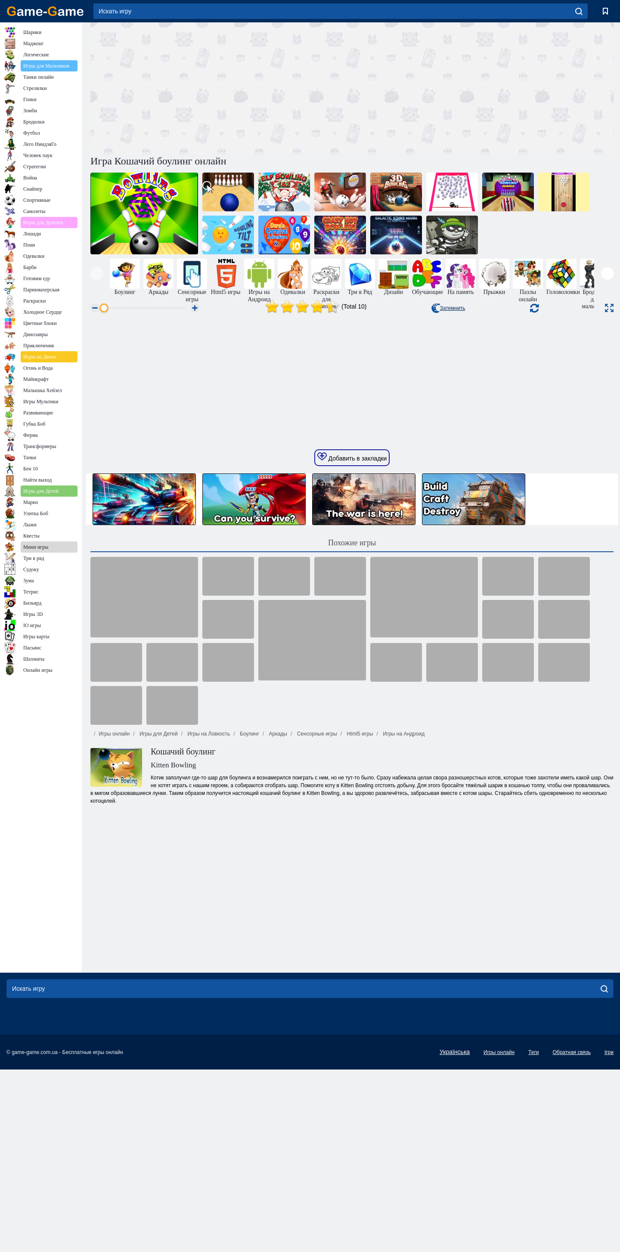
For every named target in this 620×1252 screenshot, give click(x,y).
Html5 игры (359, 997)
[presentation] (96, 273)
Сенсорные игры (316, 997)
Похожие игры (352, 806)
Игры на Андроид (403, 997)
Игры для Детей (158, 997)
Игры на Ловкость (208, 997)
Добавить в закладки (352, 720)
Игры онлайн (114, 997)
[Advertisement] (221, 87)
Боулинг (249, 997)
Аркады (277, 997)
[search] (579, 11)
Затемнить (448, 308)
